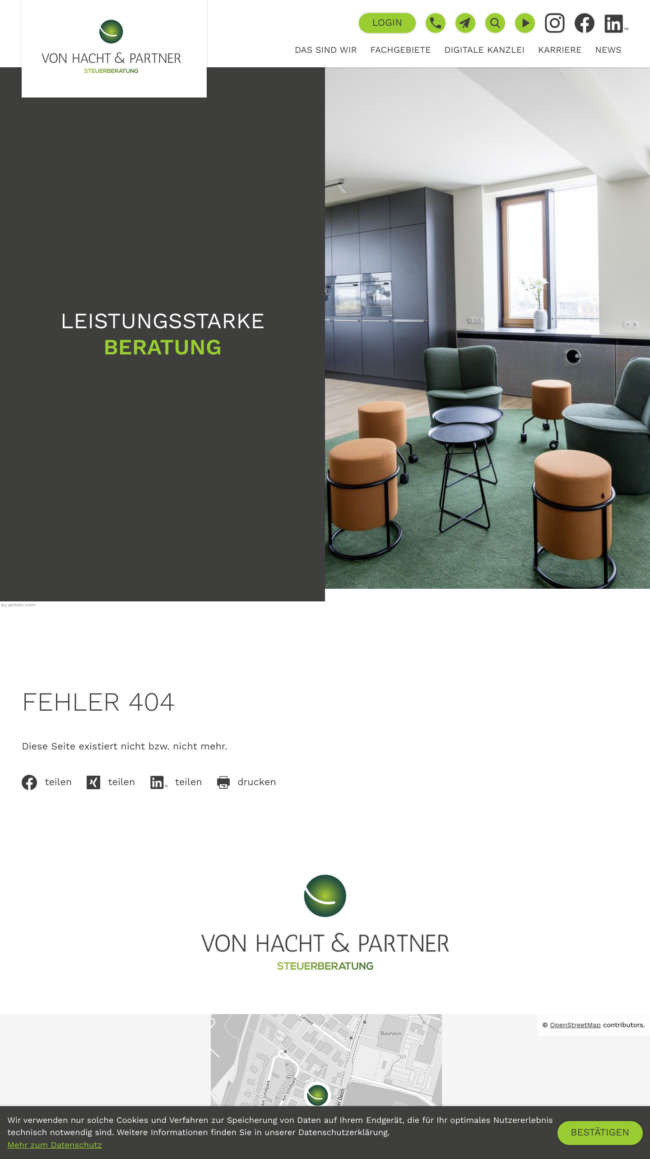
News (608, 50)
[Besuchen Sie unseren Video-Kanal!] (525, 23)
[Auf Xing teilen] (118, 782)
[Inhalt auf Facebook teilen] (54, 782)
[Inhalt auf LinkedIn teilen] (183, 782)
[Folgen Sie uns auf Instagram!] (555, 23)
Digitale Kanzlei (484, 50)
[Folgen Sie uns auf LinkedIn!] (616, 23)
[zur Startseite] (114, 49)
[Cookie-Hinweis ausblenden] (600, 1133)
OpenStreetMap (575, 1025)
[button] (387, 23)
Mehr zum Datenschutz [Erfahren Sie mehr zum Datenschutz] (54, 1145)
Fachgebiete (400, 50)
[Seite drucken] (254, 782)
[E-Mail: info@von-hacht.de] (465, 23)
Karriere (560, 50)
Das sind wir (326, 50)
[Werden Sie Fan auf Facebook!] (584, 23)
